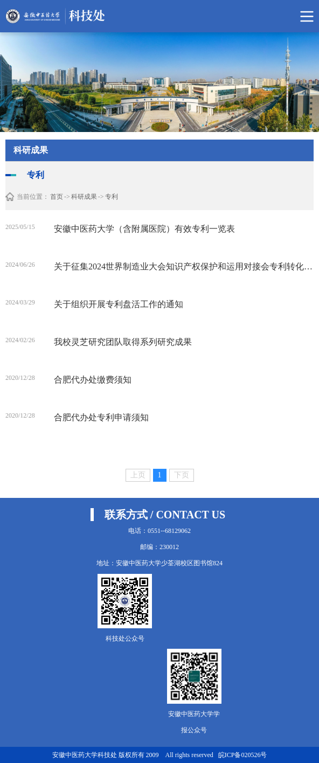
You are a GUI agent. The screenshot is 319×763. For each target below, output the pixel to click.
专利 (111, 196)
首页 (56, 196)
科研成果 (84, 196)
